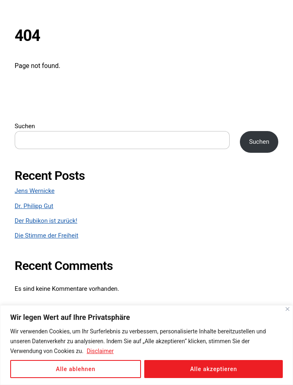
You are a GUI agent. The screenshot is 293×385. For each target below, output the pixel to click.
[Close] (287, 309)
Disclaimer (100, 351)
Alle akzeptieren (213, 369)
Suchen (25, 126)
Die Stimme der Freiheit (46, 235)
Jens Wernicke (35, 191)
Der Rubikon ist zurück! (46, 220)
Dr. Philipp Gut (34, 206)
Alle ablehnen (76, 369)
